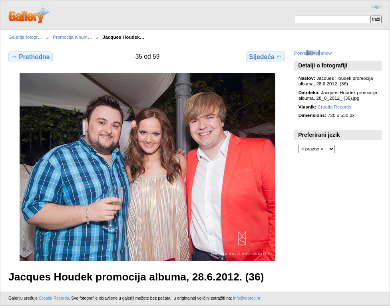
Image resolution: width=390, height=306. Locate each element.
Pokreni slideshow (313, 52)
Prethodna (30, 56)
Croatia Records (334, 106)
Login (377, 6)
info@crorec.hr (247, 298)
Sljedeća (265, 56)
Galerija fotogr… (25, 36)
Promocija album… (72, 36)
